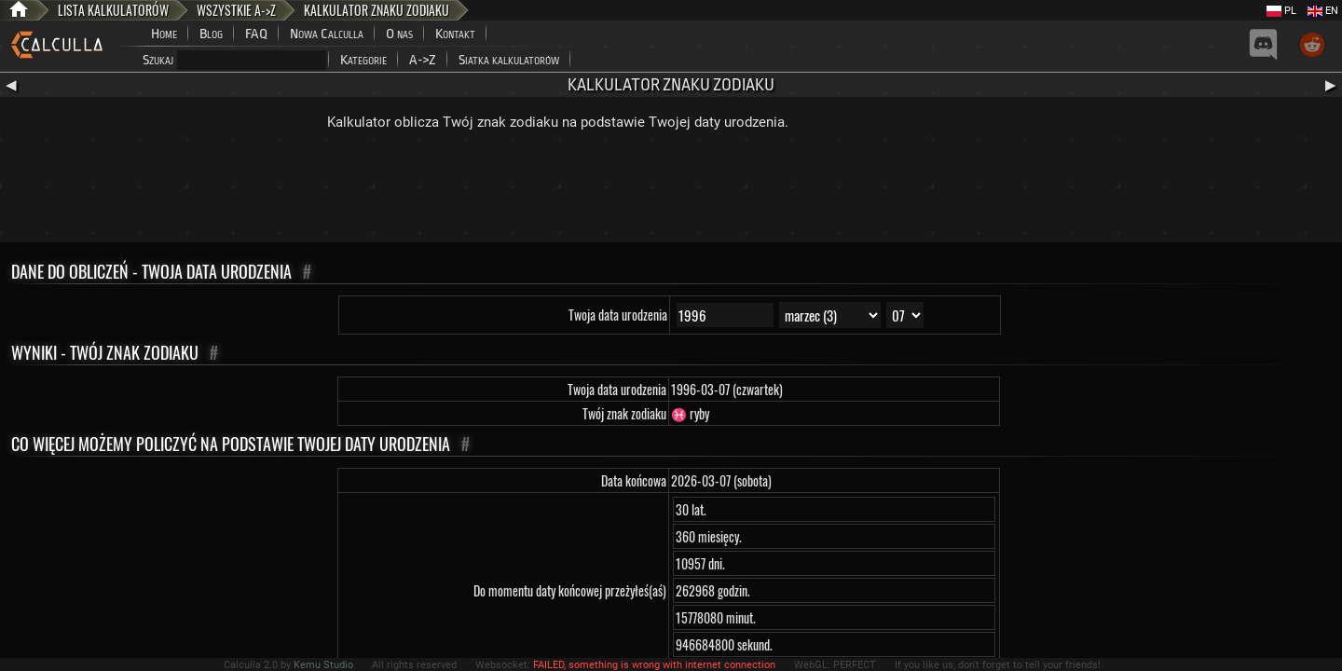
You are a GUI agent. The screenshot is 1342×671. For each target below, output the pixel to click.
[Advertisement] (671, 191)
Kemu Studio (323, 665)
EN (1323, 11)
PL (1281, 11)
